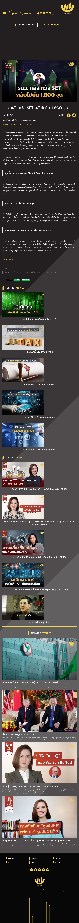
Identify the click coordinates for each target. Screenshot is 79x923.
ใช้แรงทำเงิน (11, 858)
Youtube (5, 124)
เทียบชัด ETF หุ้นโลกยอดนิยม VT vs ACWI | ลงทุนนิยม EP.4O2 (39, 489)
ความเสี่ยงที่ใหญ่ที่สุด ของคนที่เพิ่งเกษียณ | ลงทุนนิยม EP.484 (39, 557)
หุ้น (55, 272)
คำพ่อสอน (57, 858)
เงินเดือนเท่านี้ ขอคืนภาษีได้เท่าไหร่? (39, 351)
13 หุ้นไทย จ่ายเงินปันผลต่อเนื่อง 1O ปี (39, 319)
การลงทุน (6, 272)
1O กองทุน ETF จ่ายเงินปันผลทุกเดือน (39, 449)
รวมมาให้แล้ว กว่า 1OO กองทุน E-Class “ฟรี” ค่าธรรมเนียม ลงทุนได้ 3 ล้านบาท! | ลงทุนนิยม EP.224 (39, 523)
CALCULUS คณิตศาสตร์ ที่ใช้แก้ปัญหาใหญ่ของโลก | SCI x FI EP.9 (39, 589)
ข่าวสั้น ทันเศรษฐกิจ (17, 272)
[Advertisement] (39, 44)
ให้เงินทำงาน (34, 858)
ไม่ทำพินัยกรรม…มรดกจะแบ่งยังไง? (39, 384)
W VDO (10, 862)
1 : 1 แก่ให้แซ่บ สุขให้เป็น (39, 622)
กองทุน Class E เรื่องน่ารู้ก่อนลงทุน (39, 417)
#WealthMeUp (7, 259)
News (32, 862)
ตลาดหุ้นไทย (48, 272)
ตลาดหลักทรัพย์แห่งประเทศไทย (33, 272)
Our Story (57, 862)
